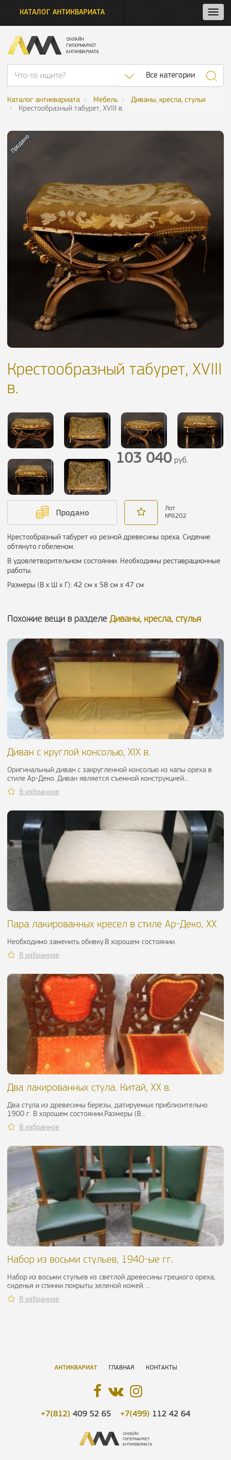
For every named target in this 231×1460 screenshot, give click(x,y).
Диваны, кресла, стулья (155, 619)
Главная (121, 1367)
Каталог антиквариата (62, 12)
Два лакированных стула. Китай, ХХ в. (89, 1087)
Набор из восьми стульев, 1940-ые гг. (90, 1259)
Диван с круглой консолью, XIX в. (78, 751)
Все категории (170, 75)
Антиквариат (76, 1367)
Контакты (161, 1367)
